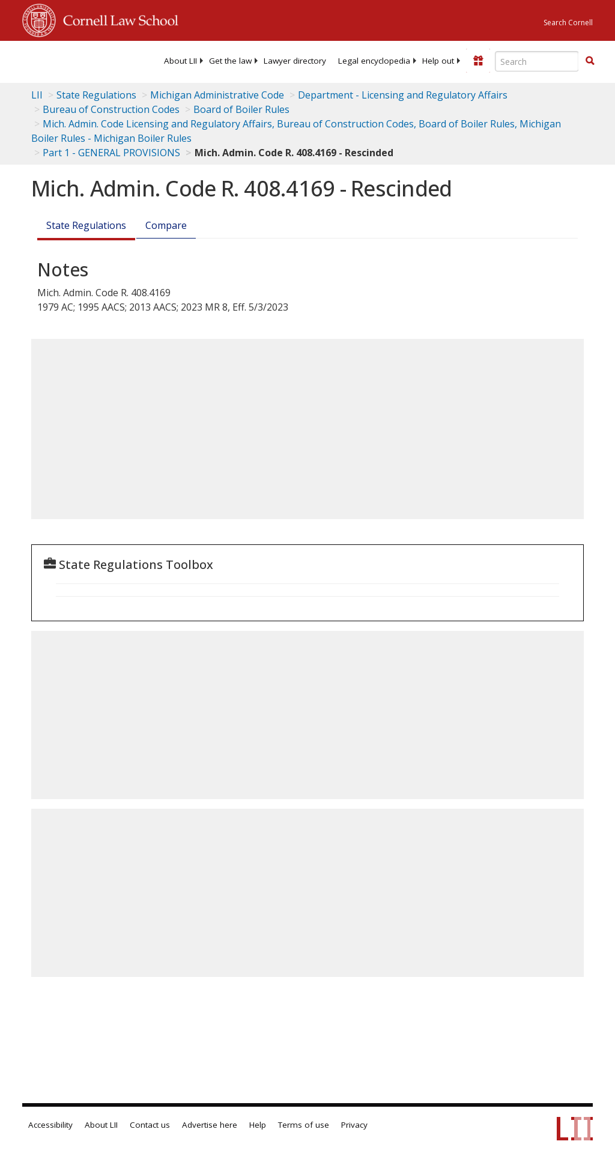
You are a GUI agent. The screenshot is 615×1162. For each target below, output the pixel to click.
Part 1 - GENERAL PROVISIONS (111, 152)
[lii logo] (69, 60)
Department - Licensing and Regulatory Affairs (402, 95)
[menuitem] (180, 61)
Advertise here (209, 1124)
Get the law (230, 60)
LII (37, 95)
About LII (180, 60)
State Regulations (96, 95)
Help (257, 1124)
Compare (166, 225)
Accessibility (50, 1124)
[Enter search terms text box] (537, 61)
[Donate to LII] (478, 61)
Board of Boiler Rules (241, 109)
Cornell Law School (117, 18)
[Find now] (589, 61)
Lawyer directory (295, 60)
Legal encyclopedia (374, 60)
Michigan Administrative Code (217, 95)
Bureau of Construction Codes (111, 109)
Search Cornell (568, 22)
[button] (590, 60)
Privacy (354, 1124)
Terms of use (303, 1124)
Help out (438, 60)
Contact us (150, 1124)
